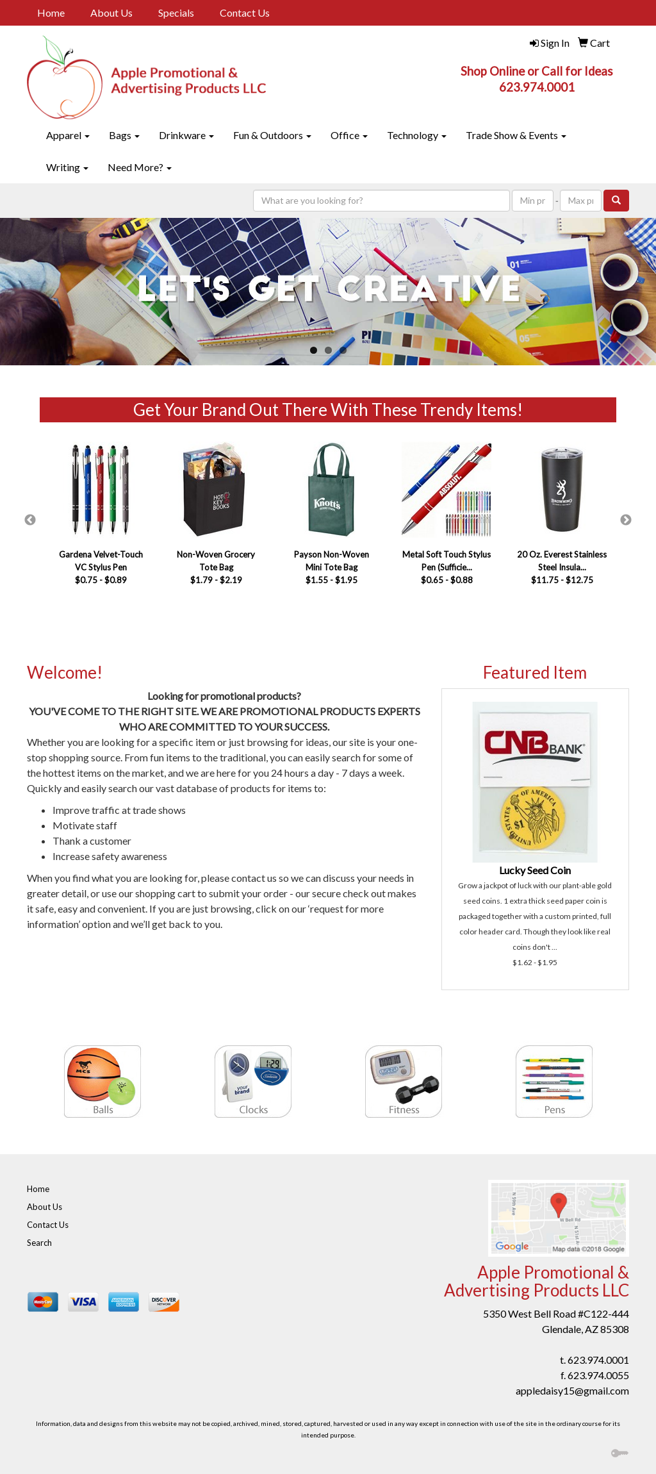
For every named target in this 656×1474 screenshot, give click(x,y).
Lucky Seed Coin (535, 870)
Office (349, 135)
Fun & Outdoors (272, 135)
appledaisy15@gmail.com (572, 1390)
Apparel (68, 135)
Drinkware (186, 135)
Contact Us (245, 12)
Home (51, 12)
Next (625, 520)
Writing (67, 167)
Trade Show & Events (516, 135)
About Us (111, 12)
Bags (124, 135)
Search (39, 1243)
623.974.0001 (598, 1360)
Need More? (140, 167)
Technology (417, 135)
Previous (30, 520)
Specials (176, 12)
